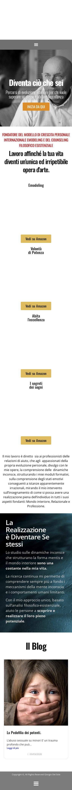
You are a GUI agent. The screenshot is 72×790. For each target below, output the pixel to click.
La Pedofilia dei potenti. (24, 732)
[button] (36, 45)
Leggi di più (13, 748)
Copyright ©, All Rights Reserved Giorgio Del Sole (36, 774)
